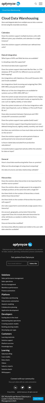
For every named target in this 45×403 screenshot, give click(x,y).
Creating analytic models (10, 324)
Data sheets (6, 360)
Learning (5, 350)
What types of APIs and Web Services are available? (20, 58)
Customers (7, 333)
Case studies (6, 357)
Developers (7, 314)
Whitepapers (6, 372)
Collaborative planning (9, 307)
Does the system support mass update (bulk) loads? (20, 120)
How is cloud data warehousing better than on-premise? (21, 162)
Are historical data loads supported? (14, 66)
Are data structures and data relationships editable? (20, 170)
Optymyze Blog (7, 354)
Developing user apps (9, 330)
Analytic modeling (8, 304)
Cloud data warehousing (10, 298)
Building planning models (10, 327)
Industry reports (7, 366)
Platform (6, 294)
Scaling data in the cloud (10, 317)
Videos (4, 363)
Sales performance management (12, 278)
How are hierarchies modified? (12, 223)
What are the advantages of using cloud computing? (20, 166)
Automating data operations (11, 321)
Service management (9, 284)
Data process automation (10, 301)
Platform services (8, 343)
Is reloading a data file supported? (13, 62)
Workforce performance (10, 287)
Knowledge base (7, 346)
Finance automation (8, 291)
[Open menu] (40, 3)
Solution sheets (7, 369)
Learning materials (8, 337)
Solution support (7, 340)
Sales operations (7, 281)
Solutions (6, 275)
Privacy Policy (11, 392)
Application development (10, 310)
